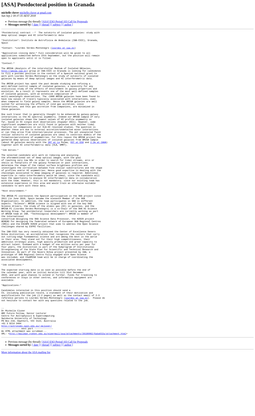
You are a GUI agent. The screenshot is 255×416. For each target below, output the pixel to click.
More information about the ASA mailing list (25, 413)
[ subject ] (56, 24)
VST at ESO (77, 164)
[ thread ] (45, 24)
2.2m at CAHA (98, 164)
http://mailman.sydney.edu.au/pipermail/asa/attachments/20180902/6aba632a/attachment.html (67, 394)
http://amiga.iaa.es (14, 78)
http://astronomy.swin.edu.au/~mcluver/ (26, 385)
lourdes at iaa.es (63, 51)
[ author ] (68, 24)
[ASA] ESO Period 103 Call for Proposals (65, 21)
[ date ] (36, 24)
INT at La (54, 164)
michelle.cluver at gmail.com (36, 12)
